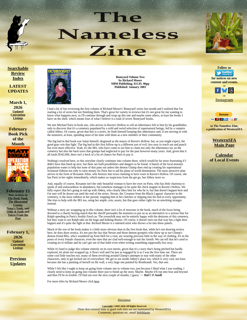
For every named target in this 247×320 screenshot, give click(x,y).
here (96, 281)
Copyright (107, 306)
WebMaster (143, 312)
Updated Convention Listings (18, 115)
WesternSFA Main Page (224, 142)
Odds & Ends (16, 211)
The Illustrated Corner (17, 203)
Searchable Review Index (18, 73)
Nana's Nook (15, 208)
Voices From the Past (18, 216)
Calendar (224, 155)
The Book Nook (17, 198)
